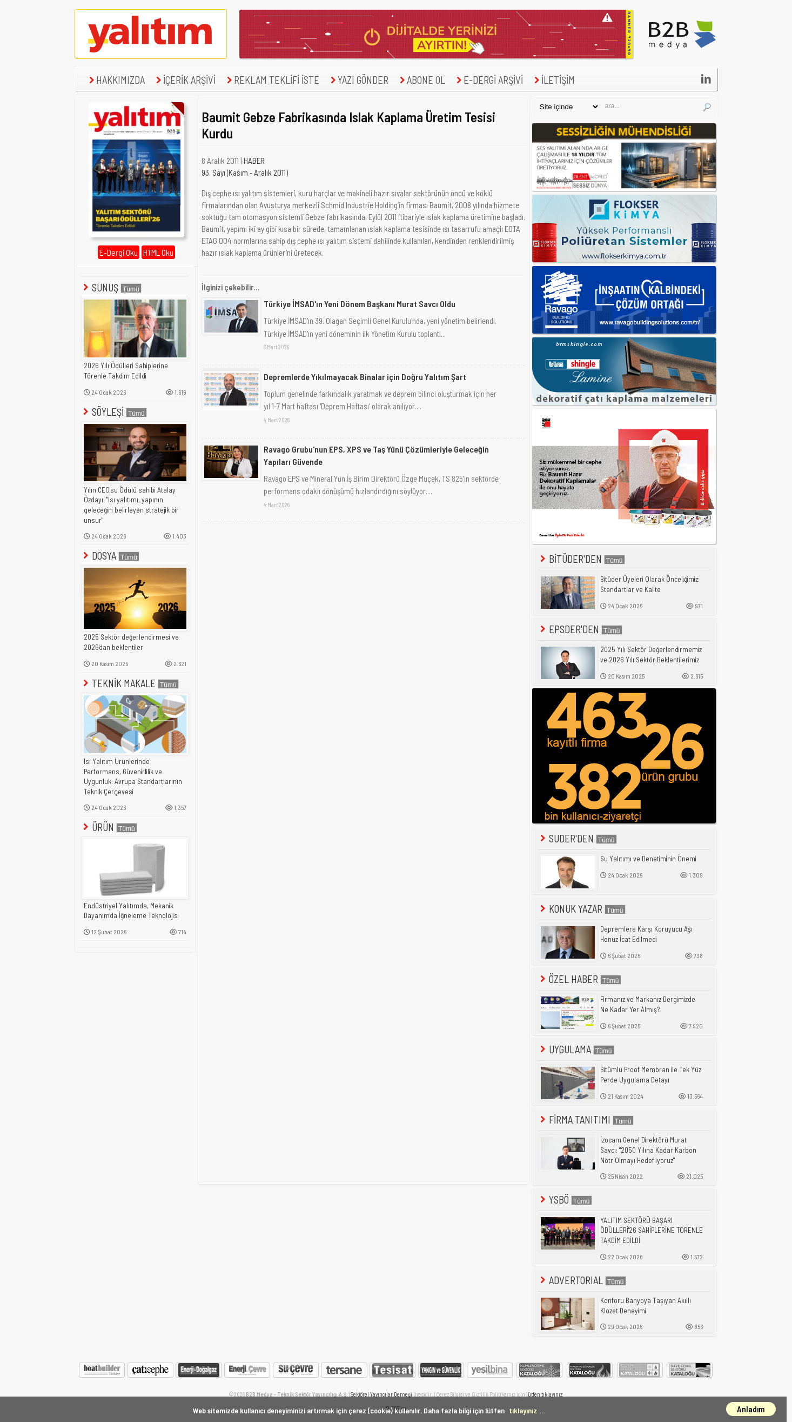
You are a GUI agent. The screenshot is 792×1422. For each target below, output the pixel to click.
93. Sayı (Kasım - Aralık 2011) (245, 172)
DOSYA (110, 555)
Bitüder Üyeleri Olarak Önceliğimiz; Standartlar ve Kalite (650, 584)
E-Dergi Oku (118, 252)
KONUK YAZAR (582, 908)
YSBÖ (565, 1199)
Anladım (751, 1409)
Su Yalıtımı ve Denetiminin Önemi (648, 858)
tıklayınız (523, 1410)
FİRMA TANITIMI (586, 1119)
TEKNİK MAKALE (130, 683)
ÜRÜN (109, 827)
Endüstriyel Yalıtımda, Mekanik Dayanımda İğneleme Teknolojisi (131, 910)
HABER (254, 160)
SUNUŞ (111, 287)
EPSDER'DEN (580, 629)
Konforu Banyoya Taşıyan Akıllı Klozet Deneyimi (645, 1305)
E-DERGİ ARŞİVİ (488, 80)
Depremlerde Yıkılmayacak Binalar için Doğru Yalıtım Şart (365, 376)
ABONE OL (421, 80)
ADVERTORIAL (582, 1280)
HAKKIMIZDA (115, 80)
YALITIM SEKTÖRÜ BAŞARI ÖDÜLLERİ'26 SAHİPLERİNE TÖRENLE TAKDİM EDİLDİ (651, 1230)
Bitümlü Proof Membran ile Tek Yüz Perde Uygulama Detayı (650, 1074)
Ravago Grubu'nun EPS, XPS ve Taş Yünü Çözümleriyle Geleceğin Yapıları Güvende (376, 455)
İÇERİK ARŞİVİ (184, 80)
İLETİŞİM (553, 80)
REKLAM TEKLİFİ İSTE (271, 80)
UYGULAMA (576, 1049)
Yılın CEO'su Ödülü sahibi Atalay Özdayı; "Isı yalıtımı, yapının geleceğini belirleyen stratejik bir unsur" (131, 505)
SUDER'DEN (577, 838)
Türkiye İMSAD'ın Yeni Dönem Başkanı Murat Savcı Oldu (359, 303)
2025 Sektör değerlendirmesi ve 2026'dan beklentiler (131, 642)
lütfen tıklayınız (544, 1394)
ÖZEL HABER (579, 979)
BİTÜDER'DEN (581, 559)
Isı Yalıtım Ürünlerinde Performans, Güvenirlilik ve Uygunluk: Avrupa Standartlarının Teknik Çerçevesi (133, 776)
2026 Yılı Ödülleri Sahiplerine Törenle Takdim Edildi (126, 370)
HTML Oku (158, 252)
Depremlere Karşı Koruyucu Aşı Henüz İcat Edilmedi (646, 934)
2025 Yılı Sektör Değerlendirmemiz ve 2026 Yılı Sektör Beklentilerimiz (651, 654)
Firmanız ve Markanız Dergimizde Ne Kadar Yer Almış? (647, 1004)
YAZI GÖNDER (358, 80)
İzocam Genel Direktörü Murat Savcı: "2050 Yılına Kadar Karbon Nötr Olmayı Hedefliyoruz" (648, 1149)
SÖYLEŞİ (114, 412)
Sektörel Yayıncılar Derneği (381, 1394)
